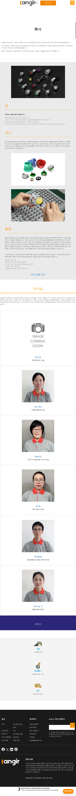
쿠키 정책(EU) (6, 737)
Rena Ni (38, 456)
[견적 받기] (68, 791)
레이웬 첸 (38, 557)
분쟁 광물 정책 (38, 275)
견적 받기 (48, 3)
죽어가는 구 (38, 606)
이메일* (62, 726)
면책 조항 (5, 740)
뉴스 (14, 730)
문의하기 (5, 734)
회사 (3, 724)
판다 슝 (38, 357)
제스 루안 (38, 407)
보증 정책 (5, 730)
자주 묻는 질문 (18, 734)
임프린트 (16, 737)
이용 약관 (16, 740)
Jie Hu (38, 506)
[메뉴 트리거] (72, 3)
